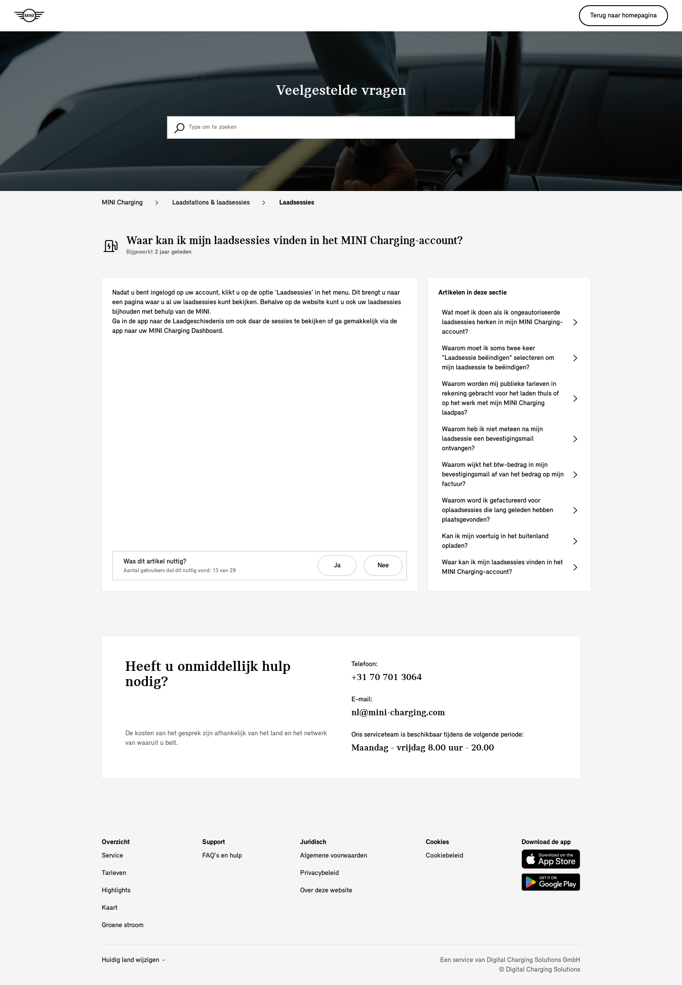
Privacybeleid (319, 873)
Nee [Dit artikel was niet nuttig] (383, 565)
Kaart (109, 908)
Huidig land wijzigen (134, 960)
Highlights (116, 890)
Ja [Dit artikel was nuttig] (337, 565)
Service (112, 855)
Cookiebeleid (444, 855)
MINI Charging (122, 202)
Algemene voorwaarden (333, 855)
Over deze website (326, 890)
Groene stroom (123, 925)
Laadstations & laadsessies (211, 202)
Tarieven (114, 873)
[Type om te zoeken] (341, 127)
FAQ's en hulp (222, 855)
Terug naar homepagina (623, 15)
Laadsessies (296, 202)
